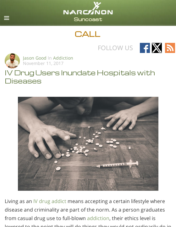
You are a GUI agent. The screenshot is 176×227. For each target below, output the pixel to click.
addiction (98, 218)
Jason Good (35, 58)
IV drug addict (49, 201)
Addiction (63, 58)
